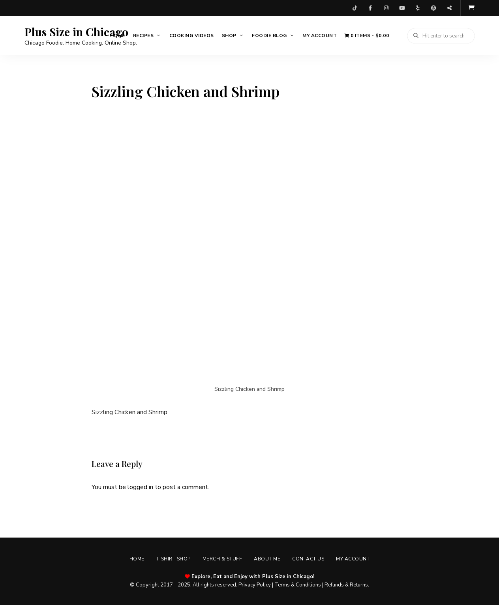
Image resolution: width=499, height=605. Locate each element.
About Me (267, 559)
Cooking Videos (191, 35)
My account (319, 35)
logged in (140, 487)
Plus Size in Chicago (76, 32)
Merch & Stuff (222, 559)
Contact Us (308, 559)
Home (117, 35)
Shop (229, 35)
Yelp (418, 8)
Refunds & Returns (346, 584)
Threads (449, 8)
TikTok (354, 8)
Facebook (370, 8)
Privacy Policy (254, 584)
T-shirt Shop (173, 559)
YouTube (402, 8)
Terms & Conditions (297, 584)
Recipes (143, 35)
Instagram (386, 8)
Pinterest (433, 8)
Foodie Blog (269, 35)
